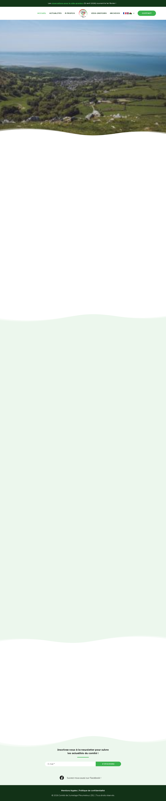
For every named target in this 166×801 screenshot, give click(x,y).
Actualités (55, 13)
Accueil (41, 13)
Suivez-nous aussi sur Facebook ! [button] (84, 778)
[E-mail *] (70, 764)
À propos (70, 13)
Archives (115, 13)
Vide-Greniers (99, 13)
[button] (61, 779)
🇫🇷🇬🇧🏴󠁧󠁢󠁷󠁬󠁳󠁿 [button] (128, 13)
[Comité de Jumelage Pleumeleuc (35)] (83, 13)
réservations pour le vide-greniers (67, 3)
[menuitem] (42, 13)
